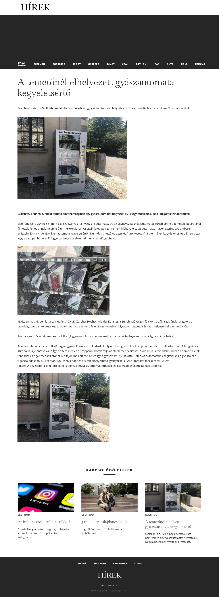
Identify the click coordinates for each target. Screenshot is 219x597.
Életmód (24, 514)
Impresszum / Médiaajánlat (109, 590)
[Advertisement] (109, 36)
